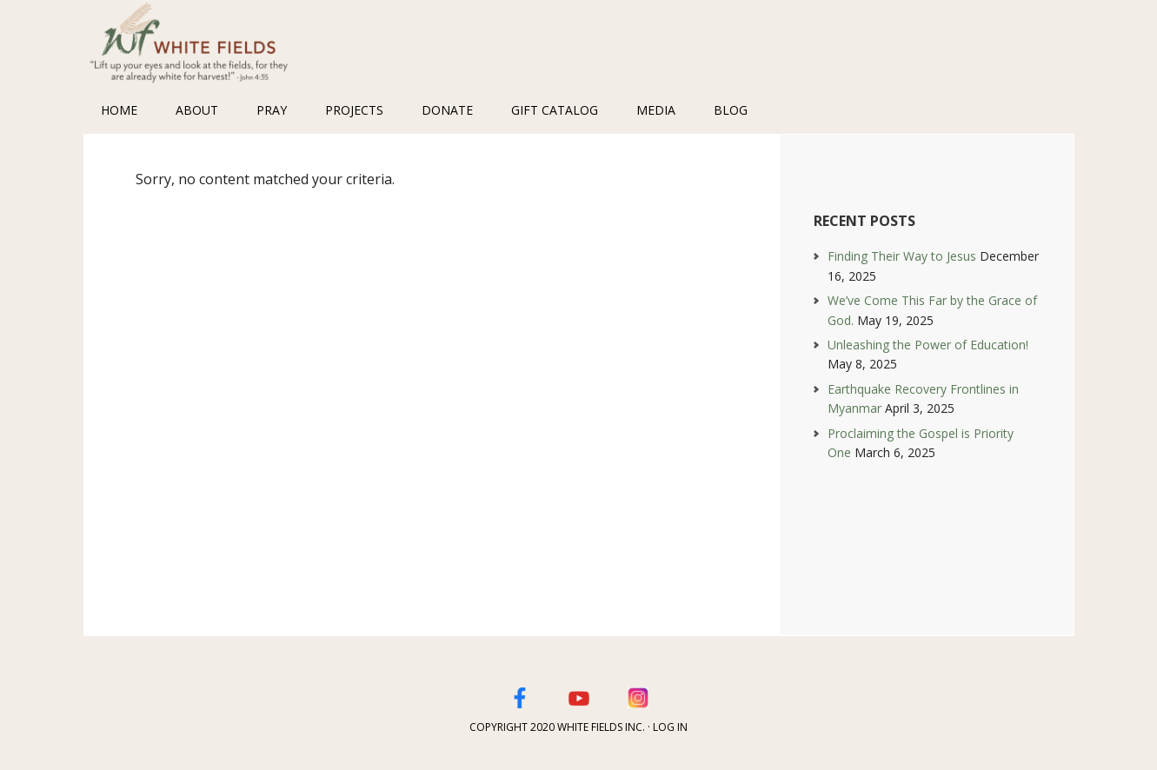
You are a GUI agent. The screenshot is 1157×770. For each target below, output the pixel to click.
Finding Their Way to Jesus (902, 256)
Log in (670, 727)
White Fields (196, 43)
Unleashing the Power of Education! (928, 344)
